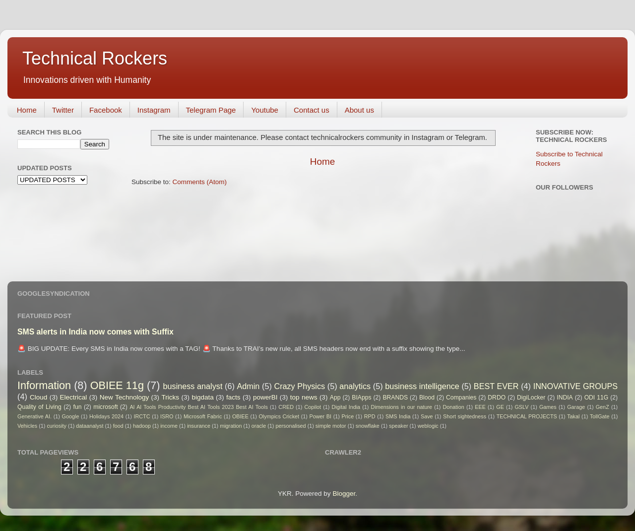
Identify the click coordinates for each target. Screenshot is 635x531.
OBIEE (240, 416)
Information (44, 385)
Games (548, 407)
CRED (286, 407)
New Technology (124, 397)
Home (27, 110)
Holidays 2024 (106, 416)
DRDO (497, 397)
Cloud (38, 397)
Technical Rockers (94, 58)
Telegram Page (211, 110)
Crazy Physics (299, 386)
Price (348, 416)
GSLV (521, 407)
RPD (370, 416)
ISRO (166, 416)
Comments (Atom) (200, 182)
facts (233, 397)
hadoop (142, 426)
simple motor (331, 426)
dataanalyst (89, 426)
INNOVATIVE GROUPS (575, 386)
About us (359, 110)
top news (304, 397)
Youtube (264, 110)
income (169, 426)
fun (77, 406)
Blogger (343, 493)
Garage (576, 407)
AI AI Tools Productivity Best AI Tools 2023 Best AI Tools (198, 407)
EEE (480, 407)
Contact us (311, 110)
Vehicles (27, 426)
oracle (259, 426)
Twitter (63, 110)
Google (70, 416)
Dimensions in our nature (401, 407)
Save (427, 416)
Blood (427, 397)
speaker (398, 426)
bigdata (202, 397)
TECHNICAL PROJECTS (527, 416)
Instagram (154, 110)
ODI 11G (596, 397)
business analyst (193, 386)
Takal (573, 416)
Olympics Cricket (278, 416)
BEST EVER (496, 386)
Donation (453, 407)
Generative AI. (34, 416)
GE (500, 407)
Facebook (105, 110)
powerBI (265, 397)
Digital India (346, 407)
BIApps (361, 397)
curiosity (56, 426)
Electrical (73, 397)
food (118, 426)
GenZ (602, 407)
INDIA (564, 397)
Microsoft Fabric (203, 416)
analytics (355, 386)
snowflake (368, 426)
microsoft (105, 406)
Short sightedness (464, 416)
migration (231, 426)
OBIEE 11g (117, 385)
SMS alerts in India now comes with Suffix (95, 332)
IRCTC (142, 416)
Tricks (171, 397)
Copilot (312, 407)
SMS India (397, 416)
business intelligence (422, 386)
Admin (248, 386)
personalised (290, 426)
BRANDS (395, 397)
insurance (198, 426)
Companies (461, 397)
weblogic (428, 426)
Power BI (320, 416)
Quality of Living (39, 406)
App (335, 397)
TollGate (600, 416)
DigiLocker (531, 397)
